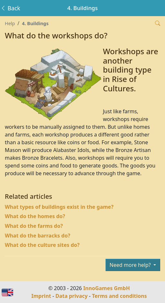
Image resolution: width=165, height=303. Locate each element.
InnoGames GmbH (106, 288)
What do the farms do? (34, 225)
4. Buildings (35, 23)
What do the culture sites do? (42, 244)
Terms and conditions (119, 295)
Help (10, 23)
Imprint (41, 295)
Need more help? (131, 264)
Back (10, 8)
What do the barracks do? (37, 235)
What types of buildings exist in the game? (59, 206)
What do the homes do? (35, 216)
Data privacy (71, 295)
